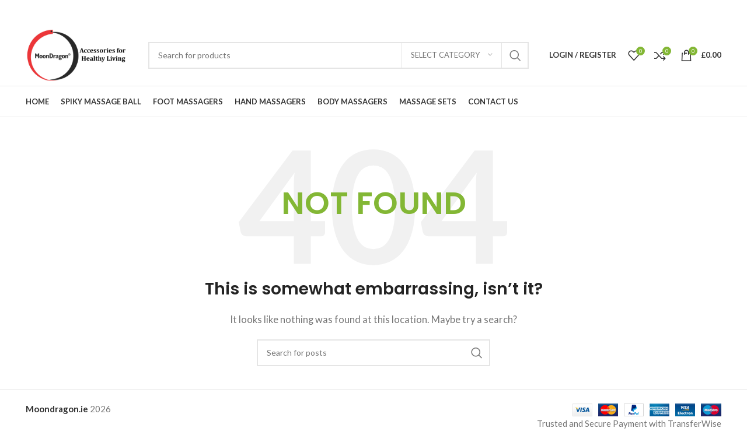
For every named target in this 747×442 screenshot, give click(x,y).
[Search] (338, 55)
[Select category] (452, 55)
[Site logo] (81, 53)
